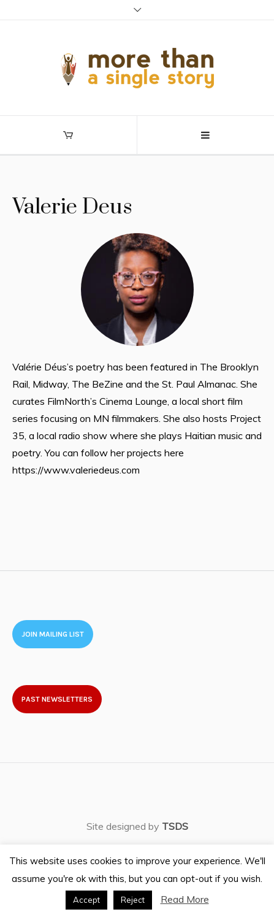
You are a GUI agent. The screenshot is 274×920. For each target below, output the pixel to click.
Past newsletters (57, 699)
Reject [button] (133, 900)
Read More (185, 899)
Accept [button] (86, 900)
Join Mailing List (52, 634)
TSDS (175, 826)
